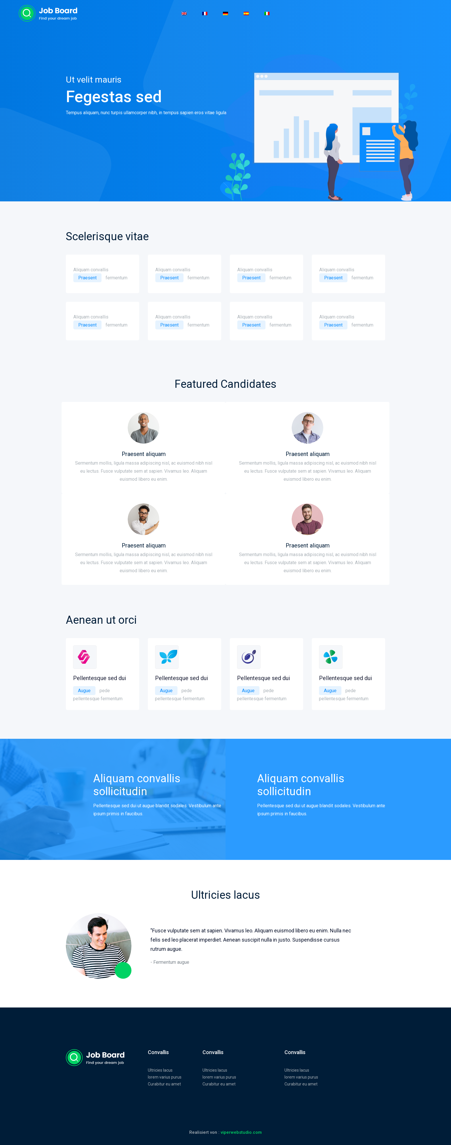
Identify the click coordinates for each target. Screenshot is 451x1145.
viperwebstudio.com (241, 1132)
